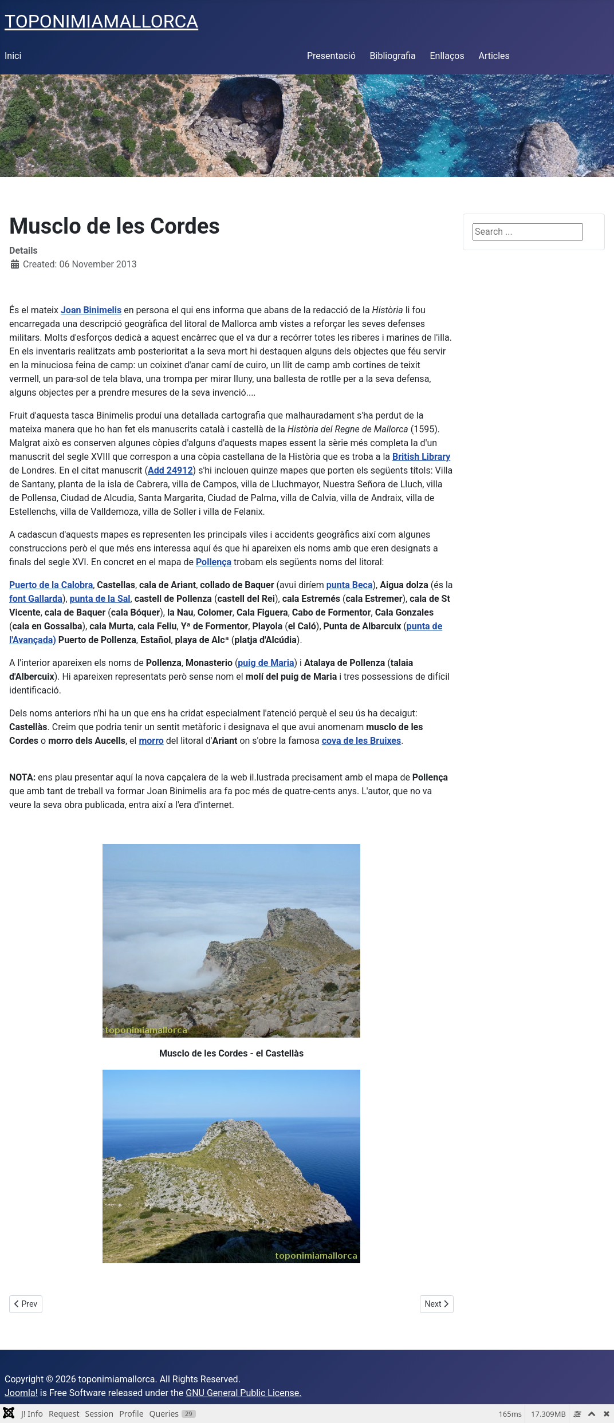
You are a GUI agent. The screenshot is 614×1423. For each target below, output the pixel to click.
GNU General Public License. (243, 1392)
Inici (13, 55)
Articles (493, 55)
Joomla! (21, 1392)
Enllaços (447, 55)
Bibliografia (393, 55)
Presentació (331, 55)
